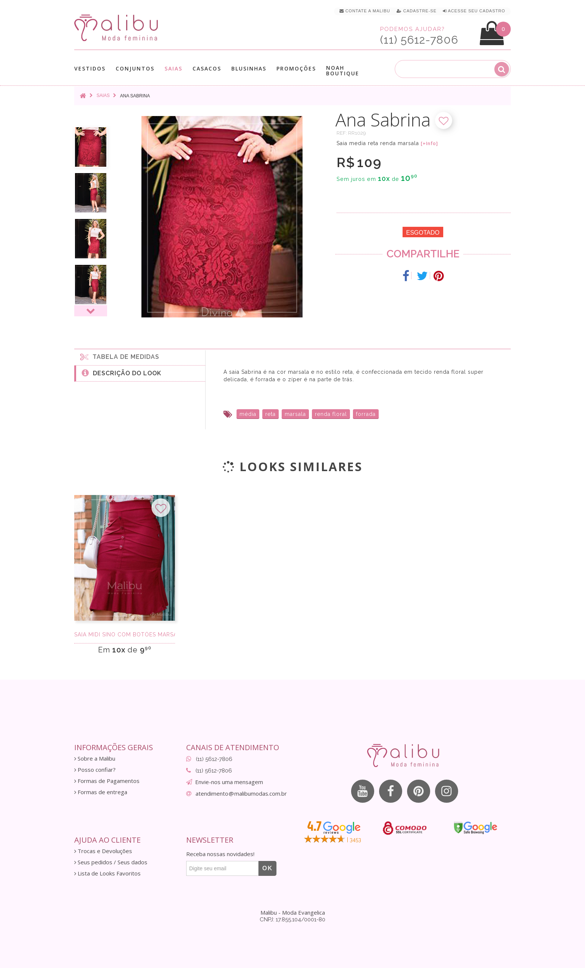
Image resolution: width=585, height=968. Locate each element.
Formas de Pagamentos (107, 780)
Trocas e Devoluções (103, 851)
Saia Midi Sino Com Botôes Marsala (124, 634)
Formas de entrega (100, 792)
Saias (173, 68)
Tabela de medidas (119, 357)
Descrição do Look (121, 373)
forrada (366, 414)
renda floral (331, 414)
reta (270, 414)
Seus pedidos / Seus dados (110, 862)
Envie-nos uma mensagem (229, 782)
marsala (295, 414)
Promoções (296, 68)
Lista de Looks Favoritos (107, 873)
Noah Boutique (342, 70)
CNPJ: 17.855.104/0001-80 (292, 919)
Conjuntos (135, 68)
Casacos (207, 68)
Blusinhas (248, 68)
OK (267, 868)
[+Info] (429, 143)
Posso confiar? (95, 769)
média (248, 414)
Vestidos (90, 68)
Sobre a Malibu (94, 758)
